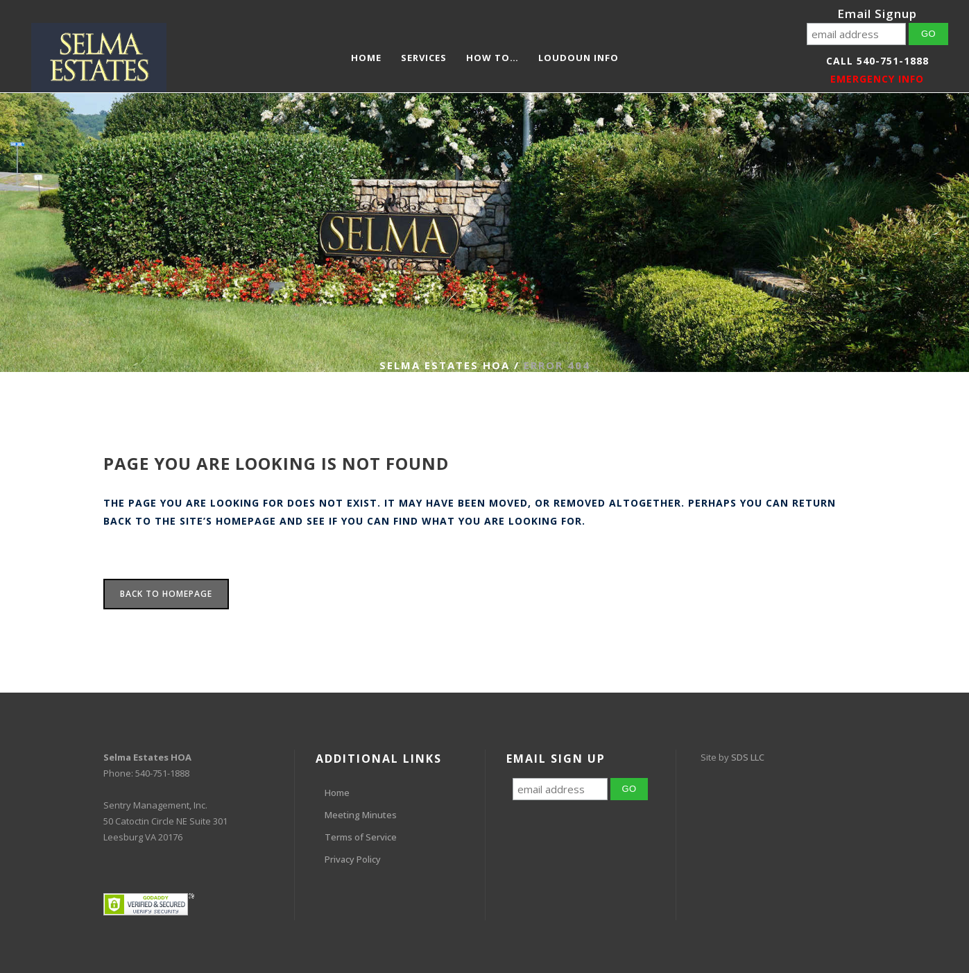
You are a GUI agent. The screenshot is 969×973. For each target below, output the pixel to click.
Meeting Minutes (361, 815)
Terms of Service (361, 837)
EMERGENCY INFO (877, 78)
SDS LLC (747, 757)
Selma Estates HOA (444, 365)
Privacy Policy (353, 859)
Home (337, 792)
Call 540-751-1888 (877, 60)
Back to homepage (166, 594)
